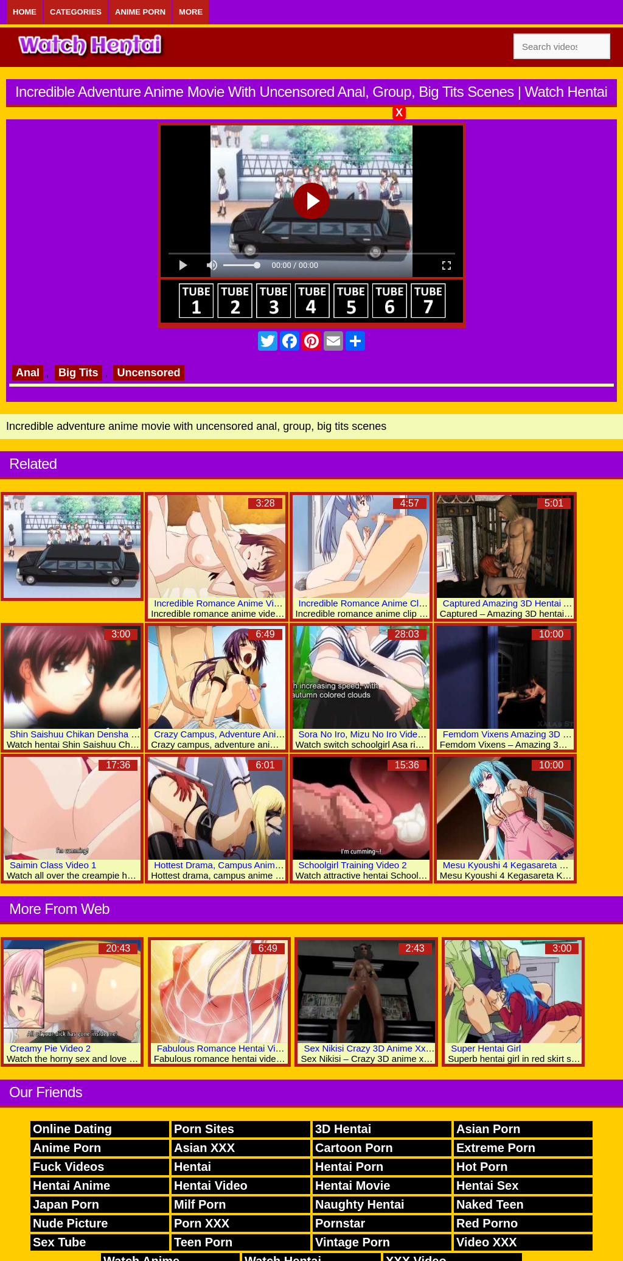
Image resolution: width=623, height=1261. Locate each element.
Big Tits (78, 373)
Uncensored (148, 373)
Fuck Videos (68, 1166)
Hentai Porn (349, 1166)
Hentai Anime (71, 1185)
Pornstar (340, 1223)
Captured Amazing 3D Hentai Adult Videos (528, 603)
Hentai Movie (352, 1185)
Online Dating (72, 1129)
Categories (76, 11)
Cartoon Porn (354, 1147)
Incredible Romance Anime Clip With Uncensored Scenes (415, 603)
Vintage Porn (352, 1242)
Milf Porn (200, 1204)
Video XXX (486, 1242)
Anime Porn (140, 11)
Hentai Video (211, 1185)
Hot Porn (481, 1166)
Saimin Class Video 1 (53, 865)
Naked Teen (490, 1204)
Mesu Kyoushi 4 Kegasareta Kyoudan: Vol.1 (532, 865)
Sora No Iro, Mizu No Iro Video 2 (365, 734)
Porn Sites (204, 1129)
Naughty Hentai (360, 1204)
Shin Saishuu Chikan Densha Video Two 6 (95, 734)
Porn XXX (201, 1223)
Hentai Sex (487, 1185)
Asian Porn (488, 1129)
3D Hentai (343, 1129)
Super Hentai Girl (486, 1048)
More (191, 11)
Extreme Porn (495, 1147)
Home (25, 11)
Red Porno (487, 1223)
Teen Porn (203, 1242)
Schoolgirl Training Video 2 (353, 865)
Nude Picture (70, 1223)
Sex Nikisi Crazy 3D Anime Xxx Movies (382, 1048)
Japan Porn (66, 1204)
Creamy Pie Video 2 (50, 1048)
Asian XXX (204, 1147)
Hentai (192, 1166)
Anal (28, 373)
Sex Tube (59, 1242)
